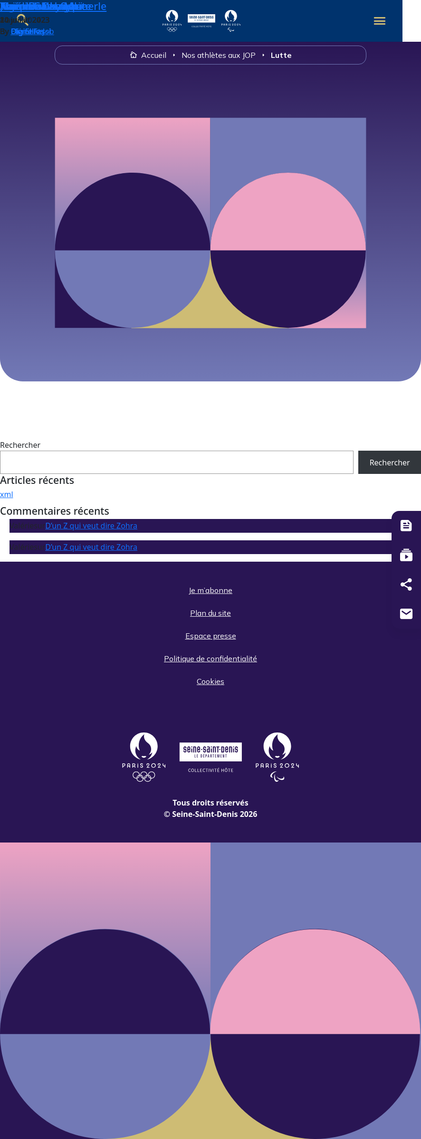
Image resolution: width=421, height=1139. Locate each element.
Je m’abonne (210, 590)
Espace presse (210, 635)
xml (6, 494)
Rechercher (20, 445)
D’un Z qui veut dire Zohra (91, 525)
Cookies (210, 681)
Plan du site (210, 613)
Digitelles (27, 31)
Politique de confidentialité (210, 658)
